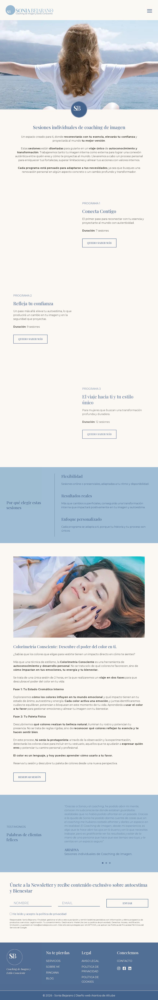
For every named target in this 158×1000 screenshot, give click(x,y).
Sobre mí (53, 966)
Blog (50, 978)
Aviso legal (90, 960)
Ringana (52, 972)
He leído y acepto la (39, 913)
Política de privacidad (90, 968)
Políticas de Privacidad (121, 924)
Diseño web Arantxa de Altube (95, 995)
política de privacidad (53, 913)
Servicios (53, 960)
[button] (149, 10)
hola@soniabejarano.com (45, 924)
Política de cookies (90, 979)
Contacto (124, 960)
